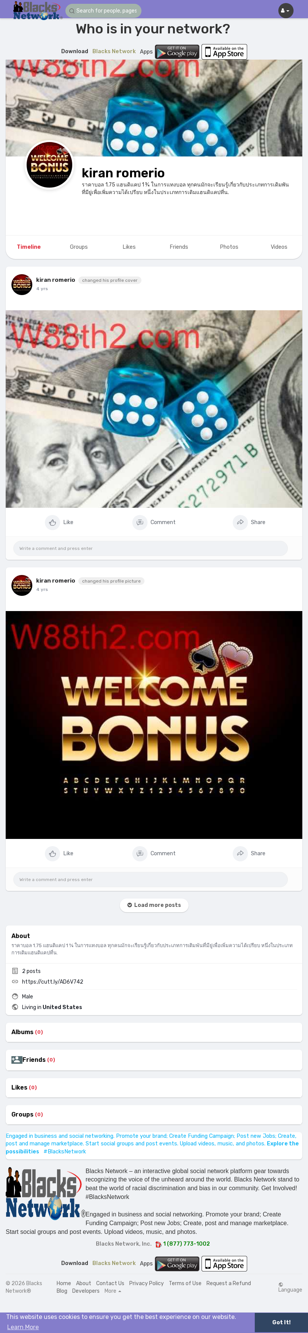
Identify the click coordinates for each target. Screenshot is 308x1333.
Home (64, 1283)
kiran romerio (123, 173)
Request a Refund (228, 1283)
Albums (22, 1032)
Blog (62, 1291)
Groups (22, 1115)
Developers (86, 1291)
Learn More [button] (23, 1327)
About (83, 1283)
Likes (19, 1088)
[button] (103, 11)
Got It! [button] (281, 1322)
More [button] (113, 1291)
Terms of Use (185, 1283)
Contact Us (110, 1283)
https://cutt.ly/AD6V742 (52, 982)
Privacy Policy (146, 1283)
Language (290, 1287)
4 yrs (42, 288)
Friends (34, 1060)
